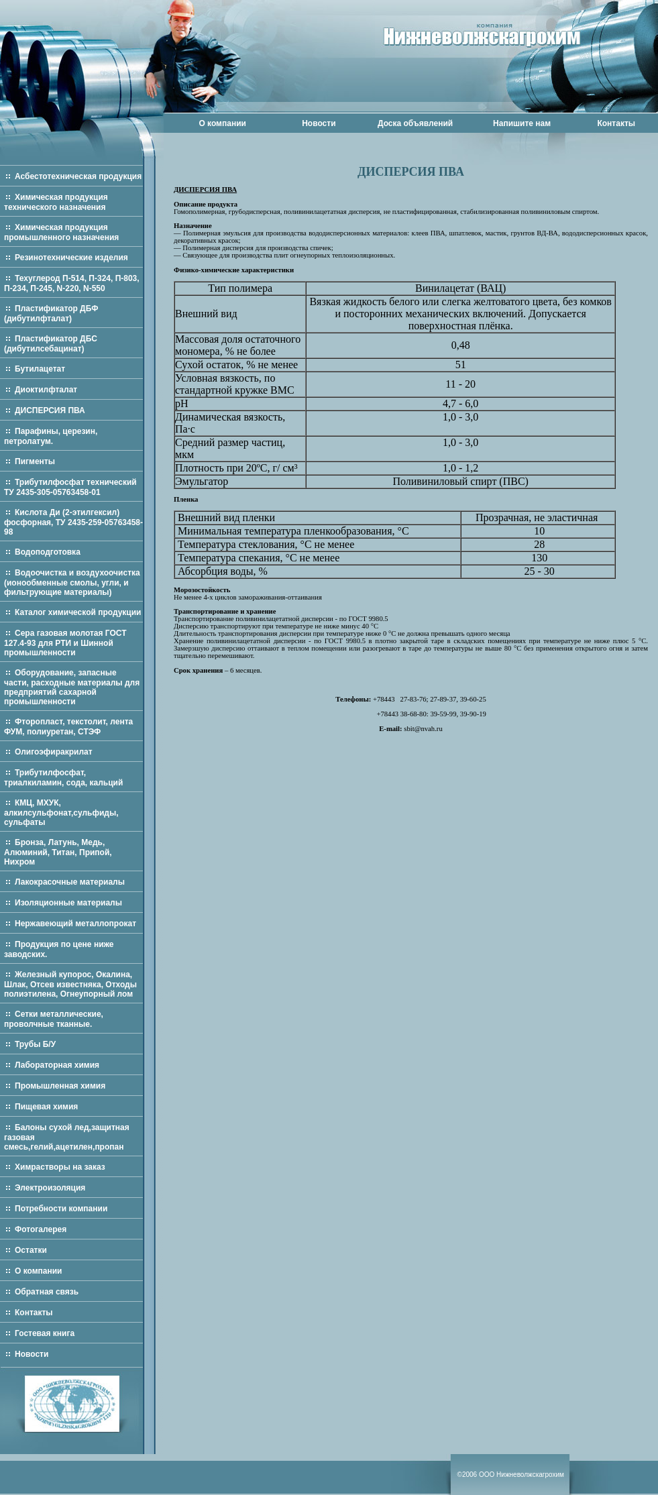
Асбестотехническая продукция (78, 176)
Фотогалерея (40, 1229)
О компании (222, 123)
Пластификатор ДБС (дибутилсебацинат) (50, 343)
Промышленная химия (60, 1086)
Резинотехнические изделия (71, 257)
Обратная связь (46, 1291)
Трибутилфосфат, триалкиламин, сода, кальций (63, 777)
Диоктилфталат (46, 389)
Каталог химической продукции (78, 612)
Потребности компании (61, 1208)
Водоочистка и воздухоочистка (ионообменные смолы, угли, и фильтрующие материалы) (72, 582)
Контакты (616, 123)
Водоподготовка (47, 552)
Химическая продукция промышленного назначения (61, 232)
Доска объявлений (415, 123)
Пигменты (35, 461)
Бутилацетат (40, 369)
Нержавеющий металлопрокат (75, 923)
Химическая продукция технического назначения (56, 202)
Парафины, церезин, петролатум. (50, 436)
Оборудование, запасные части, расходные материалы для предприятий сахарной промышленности (72, 687)
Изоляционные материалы (68, 902)
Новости (318, 123)
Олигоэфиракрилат (54, 752)
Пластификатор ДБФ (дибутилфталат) (51, 313)
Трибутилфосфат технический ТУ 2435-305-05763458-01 (70, 487)
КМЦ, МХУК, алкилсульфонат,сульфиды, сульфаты (61, 812)
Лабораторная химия (57, 1065)
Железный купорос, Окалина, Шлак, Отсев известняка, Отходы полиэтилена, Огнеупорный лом (70, 984)
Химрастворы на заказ (60, 1167)
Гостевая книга (44, 1333)
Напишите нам (522, 123)
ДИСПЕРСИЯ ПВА (50, 410)
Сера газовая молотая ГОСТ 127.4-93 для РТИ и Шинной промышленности (65, 642)
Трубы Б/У (35, 1044)
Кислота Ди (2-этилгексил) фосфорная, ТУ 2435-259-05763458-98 (73, 522)
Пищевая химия (46, 1106)
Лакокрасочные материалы (70, 882)
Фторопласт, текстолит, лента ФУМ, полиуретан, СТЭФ (68, 726)
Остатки (31, 1250)
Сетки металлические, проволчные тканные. (53, 1019)
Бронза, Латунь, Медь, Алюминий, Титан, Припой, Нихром (58, 852)
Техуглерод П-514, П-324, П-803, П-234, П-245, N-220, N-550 (72, 283)
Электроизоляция (50, 1188)
